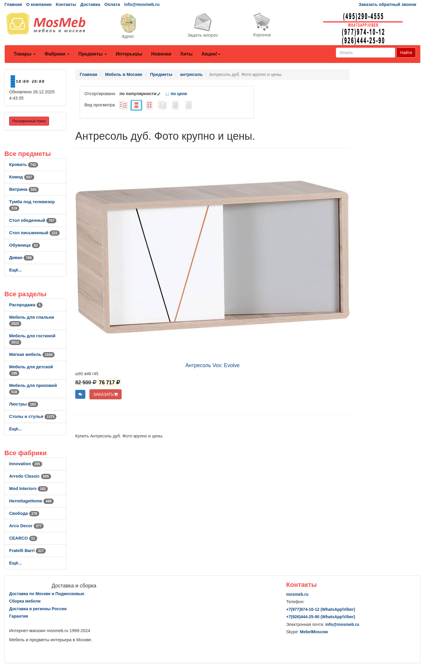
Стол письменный (34, 232)
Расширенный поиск (29, 121)
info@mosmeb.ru (142, 4)
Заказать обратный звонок (387, 4)
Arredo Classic (30, 476)
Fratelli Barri (27, 550)
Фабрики (57, 53)
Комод (21, 177)
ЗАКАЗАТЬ (105, 394)
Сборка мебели (24, 601)
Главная (13, 4)
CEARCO (23, 538)
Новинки (161, 53)
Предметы (92, 53)
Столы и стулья (32, 416)
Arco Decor (26, 525)
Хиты (186, 53)
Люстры (23, 404)
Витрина (24, 189)
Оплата (112, 4)
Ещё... (15, 270)
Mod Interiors (28, 488)
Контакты (66, 4)
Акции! (210, 53)
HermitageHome (31, 501)
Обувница (24, 245)
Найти (406, 52)
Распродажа (25, 304)
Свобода (24, 513)
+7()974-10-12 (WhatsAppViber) (320, 609)
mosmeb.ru (297, 594)
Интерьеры (129, 53)
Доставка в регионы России (38, 608)
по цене (176, 93)
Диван (21, 257)
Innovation (25, 463)
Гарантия (18, 616)
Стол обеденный (32, 220)
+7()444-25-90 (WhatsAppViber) (320, 616)
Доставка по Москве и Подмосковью (46, 593)
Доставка (90, 4)
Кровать (23, 164)
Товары (25, 53)
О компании (39, 4)
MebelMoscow (314, 631)
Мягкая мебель (32, 354)
